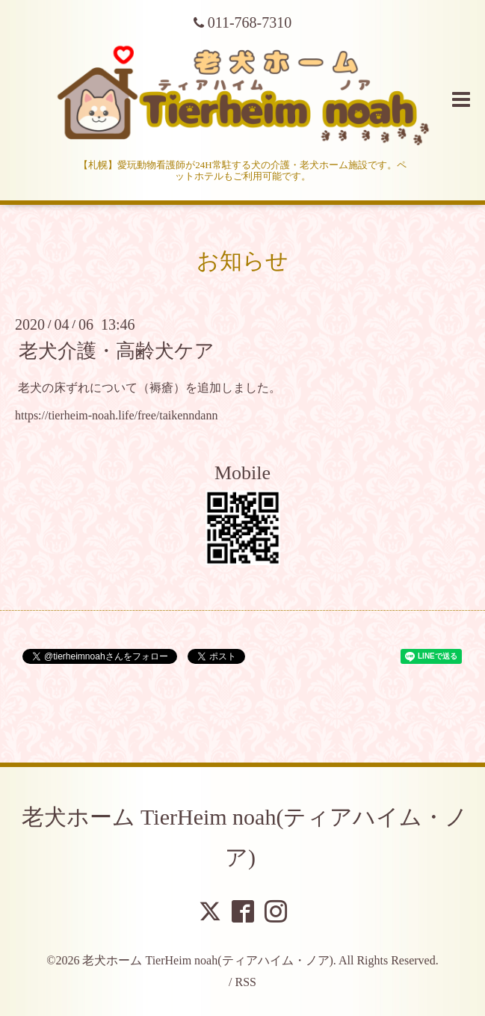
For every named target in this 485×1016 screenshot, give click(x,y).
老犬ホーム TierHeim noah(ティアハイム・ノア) (207, 960)
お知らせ (242, 260)
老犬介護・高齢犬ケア (116, 351)
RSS (245, 982)
